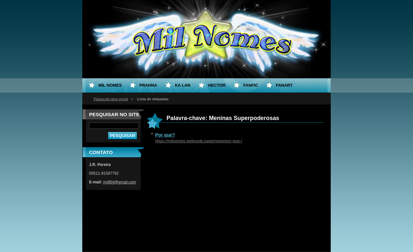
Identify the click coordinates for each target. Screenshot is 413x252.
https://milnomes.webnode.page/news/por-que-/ (198, 140)
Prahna (148, 85)
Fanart (284, 85)
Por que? (165, 134)
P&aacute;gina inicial (111, 99)
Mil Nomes (110, 85)
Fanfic (250, 85)
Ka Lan (182, 85)
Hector (217, 85)
